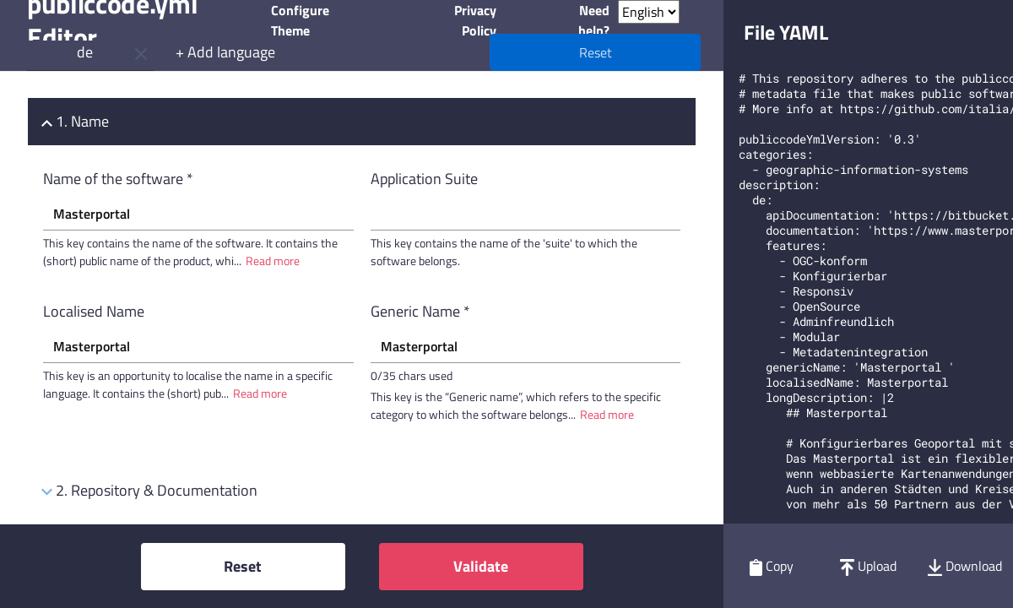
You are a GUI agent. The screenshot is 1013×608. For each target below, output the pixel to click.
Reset (243, 566)
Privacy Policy (475, 20)
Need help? (593, 20)
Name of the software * (118, 178)
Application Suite (424, 178)
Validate (480, 566)
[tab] (362, 121)
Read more (273, 260)
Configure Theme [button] (300, 20)
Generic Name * (420, 311)
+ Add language (225, 52)
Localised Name (93, 311)
